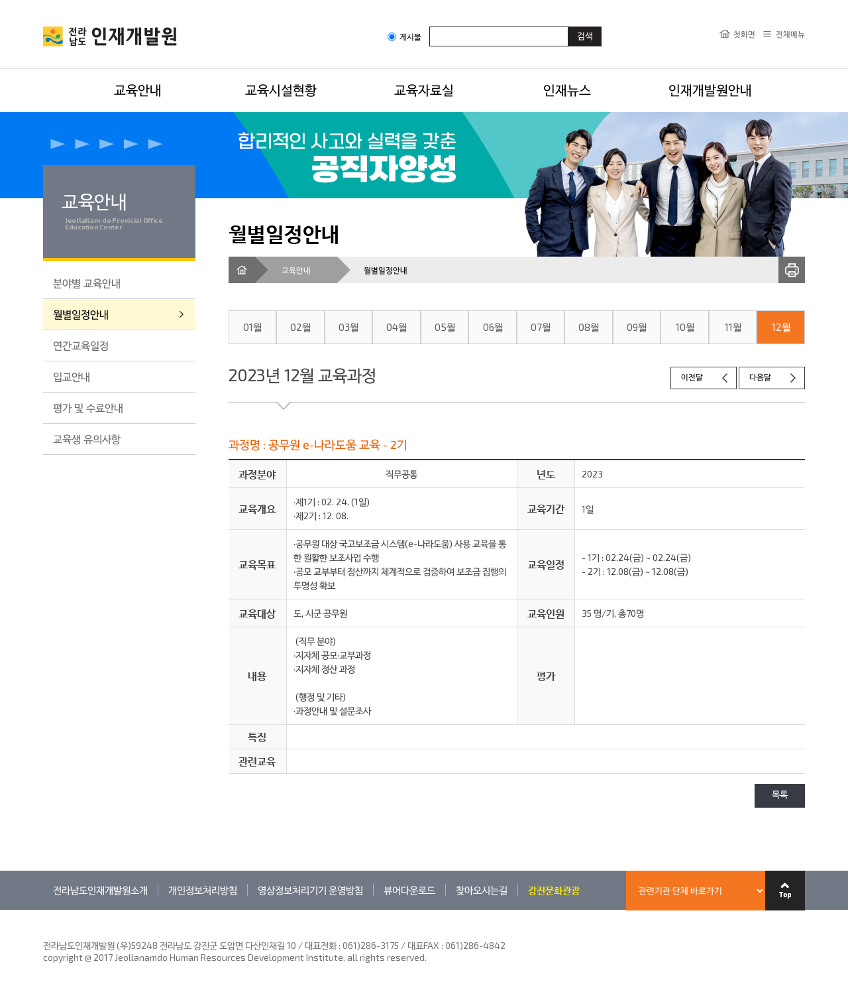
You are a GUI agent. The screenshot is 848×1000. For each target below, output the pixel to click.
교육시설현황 (281, 89)
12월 (781, 327)
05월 (445, 327)
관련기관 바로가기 (43, 909)
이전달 (692, 377)
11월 (733, 327)
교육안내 (138, 89)
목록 (780, 795)
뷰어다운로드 (409, 890)
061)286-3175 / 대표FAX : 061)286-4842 (424, 945)
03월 (348, 327)
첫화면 (744, 34)
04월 (396, 327)
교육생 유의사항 (87, 438)
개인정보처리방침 (202, 890)
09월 (637, 327)
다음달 (760, 377)
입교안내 (71, 376)
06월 (493, 327)
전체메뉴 (790, 34)
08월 (588, 327)
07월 (541, 327)
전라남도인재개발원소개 (100, 890)
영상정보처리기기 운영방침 (310, 890)
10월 (685, 327)
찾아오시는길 (481, 890)
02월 (300, 327)
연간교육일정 (81, 345)
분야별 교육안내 (87, 283)
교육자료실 (424, 89)
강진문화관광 (554, 890)
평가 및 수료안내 (88, 407)
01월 (252, 327)
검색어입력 (429, 26)
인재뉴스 (567, 89)
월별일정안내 (81, 314)
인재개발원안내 (710, 89)
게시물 (404, 36)
